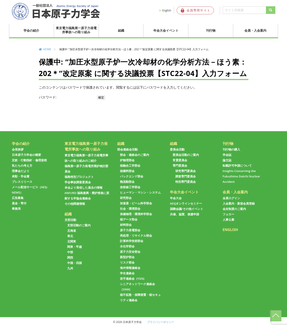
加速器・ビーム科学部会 (136, 203)
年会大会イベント (165, 30)
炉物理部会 (127, 160)
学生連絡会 (127, 273)
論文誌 (227, 160)
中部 (70, 252)
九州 (70, 268)
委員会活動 (177, 149)
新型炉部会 (127, 257)
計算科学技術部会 (131, 241)
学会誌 (227, 155)
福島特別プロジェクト (79, 177)
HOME (47, 49)
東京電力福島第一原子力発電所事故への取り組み (76, 30)
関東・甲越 (74, 247)
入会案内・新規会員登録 (239, 203)
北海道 (71, 231)
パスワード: (67, 97)
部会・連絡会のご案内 (134, 155)
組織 (121, 30)
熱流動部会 (127, 182)
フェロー (228, 214)
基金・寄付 (19, 203)
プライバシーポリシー (160, 322)
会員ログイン (231, 198)
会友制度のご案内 (234, 209)
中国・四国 (74, 263)
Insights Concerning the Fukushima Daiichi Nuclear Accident (241, 176)
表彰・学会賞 (20, 176)
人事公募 (228, 220)
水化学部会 (127, 246)
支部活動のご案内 (79, 225)
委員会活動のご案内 (186, 155)
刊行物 (210, 30)
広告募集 (18, 198)
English (166, 10)
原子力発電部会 (130, 230)
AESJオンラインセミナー (186, 203)
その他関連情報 (75, 204)
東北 (70, 236)
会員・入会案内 (255, 30)
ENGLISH (230, 229)
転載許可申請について (237, 166)
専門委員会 (180, 166)
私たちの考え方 (22, 166)
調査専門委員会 (185, 176)
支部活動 (70, 220)
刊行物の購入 (231, 149)
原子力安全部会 (130, 252)
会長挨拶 (18, 149)
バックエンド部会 (131, 176)
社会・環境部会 (130, 209)
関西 (70, 257)
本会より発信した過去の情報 (83, 187)
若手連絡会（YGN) (132, 279)
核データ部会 (128, 219)
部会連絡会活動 (127, 149)
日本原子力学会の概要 (26, 155)
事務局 (16, 209)
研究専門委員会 (185, 171)
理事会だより (20, 171)
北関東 (71, 241)
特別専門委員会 (185, 182)
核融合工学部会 (130, 166)
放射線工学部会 (130, 187)
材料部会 (126, 225)
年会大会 (176, 198)
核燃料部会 (127, 171)
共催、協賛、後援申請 (184, 214)
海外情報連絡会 (130, 268)
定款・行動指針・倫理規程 (29, 160)
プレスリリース (22, 182)
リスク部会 (127, 262)
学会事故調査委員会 (78, 182)
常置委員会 (180, 160)
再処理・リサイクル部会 (136, 235)
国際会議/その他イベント (186, 209)
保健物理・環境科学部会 (136, 214)
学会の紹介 (31, 30)
